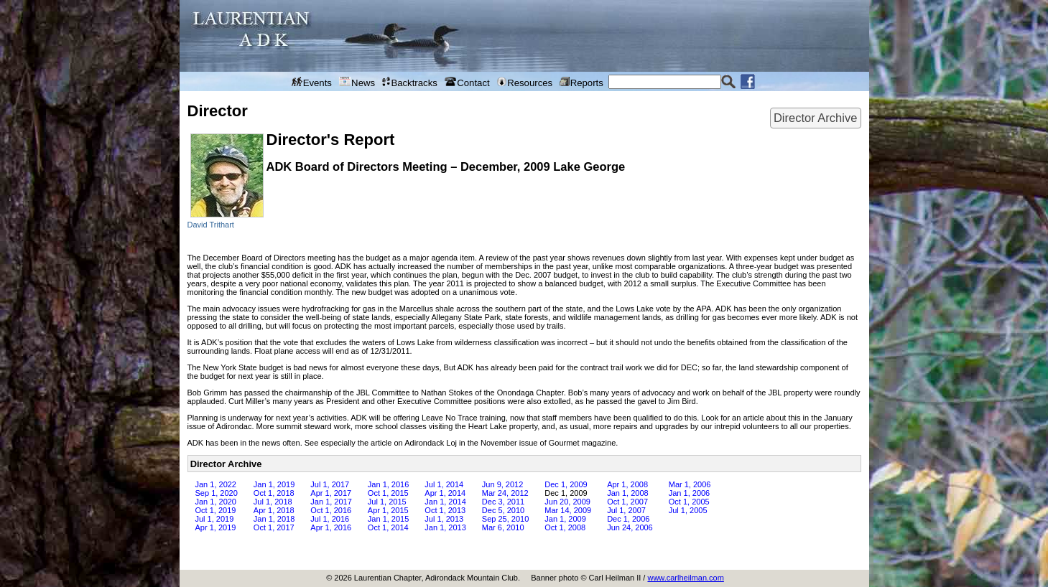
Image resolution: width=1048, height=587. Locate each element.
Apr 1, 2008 (627, 484)
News (357, 82)
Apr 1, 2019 (215, 527)
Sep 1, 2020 (216, 493)
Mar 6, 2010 (503, 527)
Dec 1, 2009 (565, 484)
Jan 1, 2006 (689, 493)
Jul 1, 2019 (214, 519)
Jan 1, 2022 (216, 484)
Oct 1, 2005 (689, 501)
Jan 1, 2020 (216, 501)
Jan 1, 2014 (445, 501)
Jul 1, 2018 (273, 501)
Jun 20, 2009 (567, 501)
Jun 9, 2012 (503, 484)
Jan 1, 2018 (274, 519)
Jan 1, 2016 (388, 484)
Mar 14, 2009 (567, 510)
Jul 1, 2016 (329, 519)
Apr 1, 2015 (388, 510)
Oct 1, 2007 (627, 501)
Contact (467, 82)
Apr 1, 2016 (330, 527)
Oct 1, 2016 (330, 510)
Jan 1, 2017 (331, 501)
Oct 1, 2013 (445, 510)
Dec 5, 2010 (503, 510)
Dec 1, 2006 (628, 519)
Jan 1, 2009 (565, 519)
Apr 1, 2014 (445, 493)
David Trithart (210, 224)
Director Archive (815, 117)
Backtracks (409, 82)
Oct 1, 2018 (274, 493)
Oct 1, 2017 (274, 527)
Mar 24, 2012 (505, 493)
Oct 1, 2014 (388, 527)
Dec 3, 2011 (503, 501)
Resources (524, 82)
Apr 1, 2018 (274, 510)
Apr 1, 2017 (330, 493)
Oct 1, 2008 (564, 527)
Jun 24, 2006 (630, 527)
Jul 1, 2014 (444, 484)
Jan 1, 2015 (388, 519)
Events (312, 82)
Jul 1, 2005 (688, 510)
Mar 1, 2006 (690, 484)
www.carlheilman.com (685, 577)
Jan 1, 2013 (445, 527)
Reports (581, 82)
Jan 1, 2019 (274, 484)
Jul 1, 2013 (444, 519)
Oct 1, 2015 (388, 493)
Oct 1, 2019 (215, 510)
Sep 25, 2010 (505, 519)
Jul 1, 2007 (626, 510)
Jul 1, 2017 (329, 484)
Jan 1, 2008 (628, 493)
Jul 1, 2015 (387, 501)
